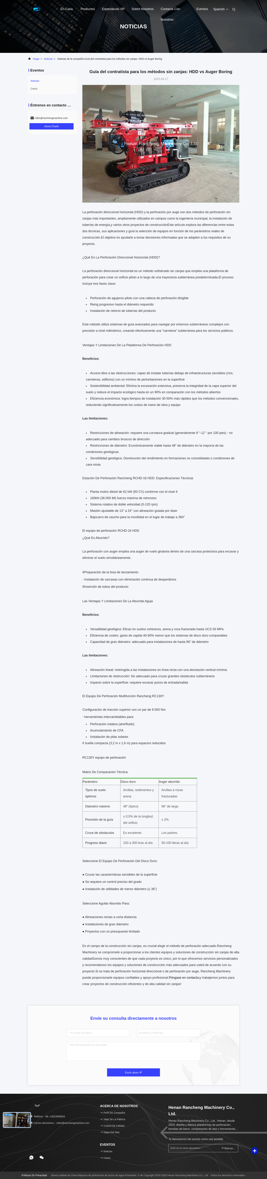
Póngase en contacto (184, 977)
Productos (88, 9)
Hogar (36, 58)
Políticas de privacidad (34, 1175)
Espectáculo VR (113, 9)
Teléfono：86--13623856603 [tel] (47, 1116)
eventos (202, 9)
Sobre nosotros (143, 9)
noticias (48, 58)
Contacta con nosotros (170, 10)
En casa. (67, 9)
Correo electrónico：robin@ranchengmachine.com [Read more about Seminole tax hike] (59, 1123)
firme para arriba (228, 1148)
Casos (34, 88)
